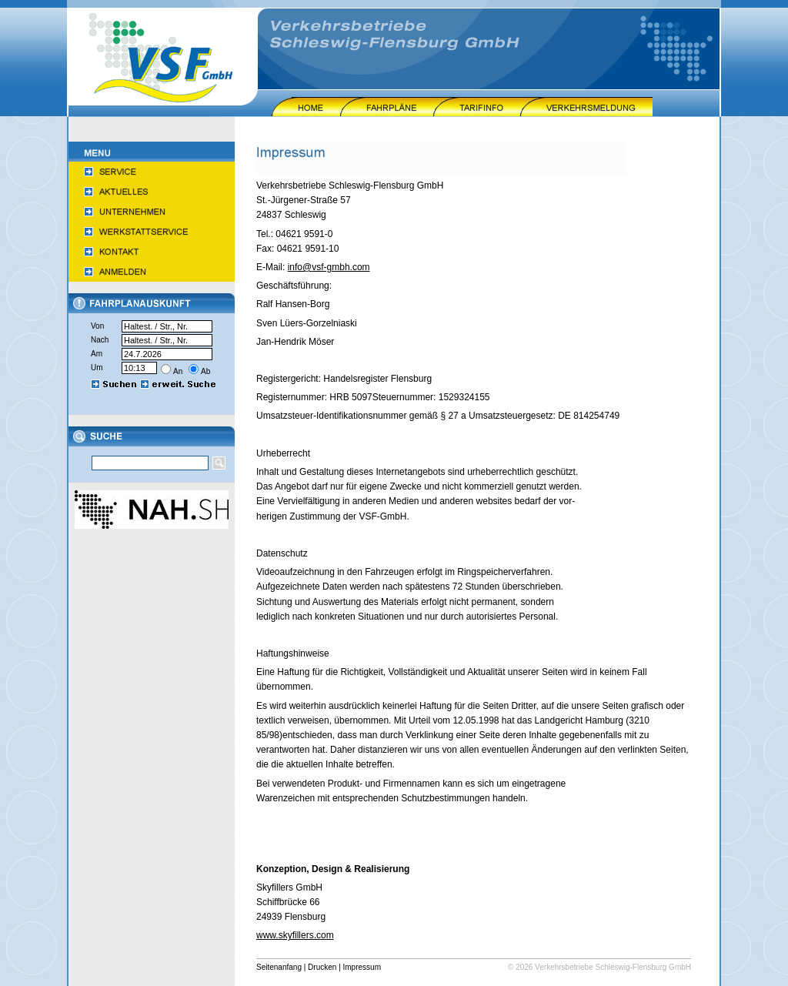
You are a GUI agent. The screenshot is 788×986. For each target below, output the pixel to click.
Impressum (362, 967)
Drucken (322, 967)
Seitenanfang (279, 967)
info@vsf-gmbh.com (329, 267)
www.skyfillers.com (295, 935)
